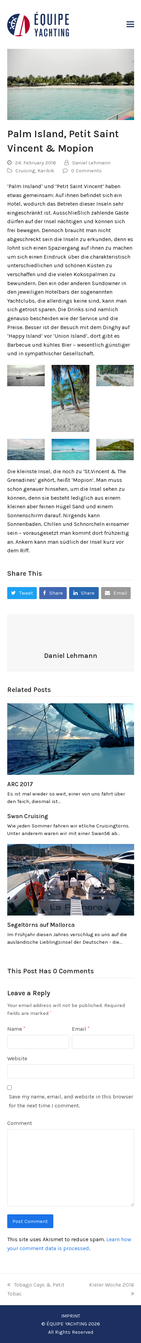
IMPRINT (70, 1316)
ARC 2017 (20, 784)
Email (80, 1029)
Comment (19, 1123)
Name (16, 1029)
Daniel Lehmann (91, 163)
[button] (130, 24)
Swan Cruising (27, 816)
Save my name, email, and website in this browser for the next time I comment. (71, 1101)
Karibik (45, 170)
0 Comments (86, 170)
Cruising (25, 170)
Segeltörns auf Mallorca (41, 924)
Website (17, 1058)
